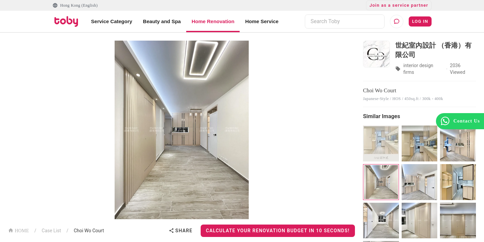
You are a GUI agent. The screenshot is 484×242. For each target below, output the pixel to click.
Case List (51, 230)
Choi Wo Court (89, 230)
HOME (18, 230)
